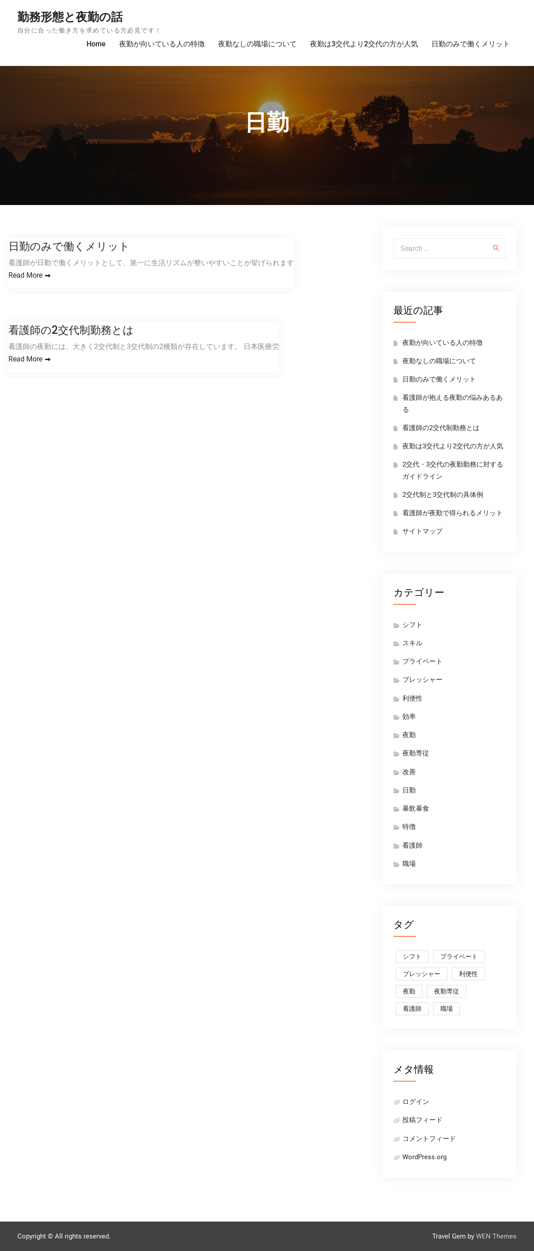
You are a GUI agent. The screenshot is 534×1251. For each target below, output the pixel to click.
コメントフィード (429, 1139)
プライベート (422, 661)
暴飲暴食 (415, 808)
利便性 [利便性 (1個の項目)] (468, 973)
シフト (412, 625)
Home (96, 44)
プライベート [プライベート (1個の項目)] (459, 956)
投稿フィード (422, 1120)
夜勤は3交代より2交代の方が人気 (364, 44)
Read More (25, 275)
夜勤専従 (415, 753)
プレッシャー (422, 680)
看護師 (412, 845)
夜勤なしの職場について (257, 44)
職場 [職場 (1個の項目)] (446, 1008)
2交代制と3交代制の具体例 (442, 495)
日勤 (409, 790)
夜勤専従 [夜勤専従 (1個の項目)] (446, 991)
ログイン (415, 1102)
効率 (409, 717)
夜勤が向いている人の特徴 (162, 44)
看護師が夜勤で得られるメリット (452, 513)
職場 (409, 864)
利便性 (412, 698)
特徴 (409, 827)
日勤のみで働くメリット (470, 44)
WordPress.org (424, 1157)
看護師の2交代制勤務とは (71, 330)
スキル (412, 643)
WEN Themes (496, 1236)
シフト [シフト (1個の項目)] (412, 956)
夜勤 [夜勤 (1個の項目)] (409, 991)
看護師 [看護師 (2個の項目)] (412, 1008)
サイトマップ (422, 531)
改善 (409, 772)
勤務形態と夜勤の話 (70, 17)
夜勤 (409, 735)
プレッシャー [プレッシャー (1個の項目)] (421, 973)
